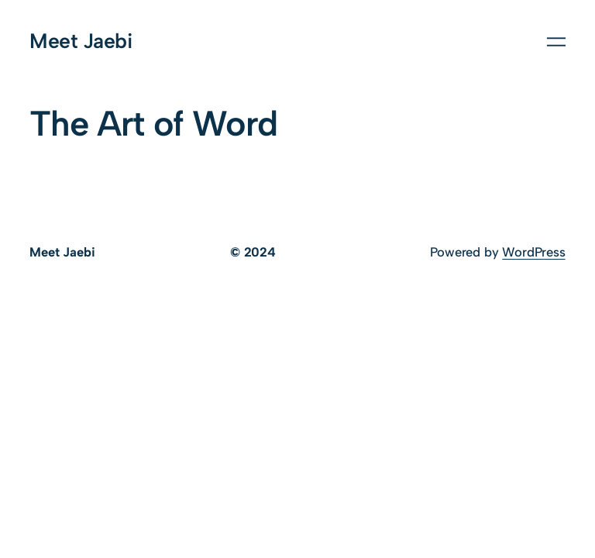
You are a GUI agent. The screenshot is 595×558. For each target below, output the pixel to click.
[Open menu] (556, 42)
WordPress (533, 252)
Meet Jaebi (80, 41)
